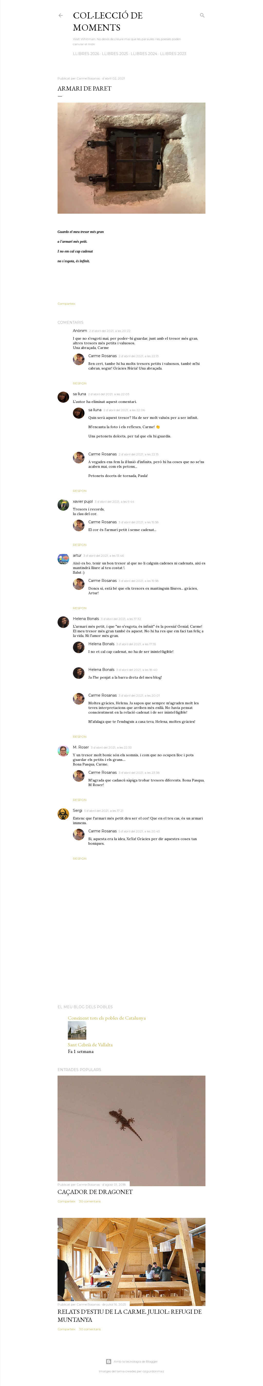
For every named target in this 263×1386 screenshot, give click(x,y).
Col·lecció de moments (108, 21)
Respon (80, 383)
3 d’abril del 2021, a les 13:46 (103, 555)
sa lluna (79, 394)
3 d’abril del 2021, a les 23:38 (139, 773)
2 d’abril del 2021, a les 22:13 (139, 356)
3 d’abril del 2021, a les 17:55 (136, 644)
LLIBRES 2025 (115, 53)
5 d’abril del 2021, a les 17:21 (103, 811)
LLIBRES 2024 (144, 53)
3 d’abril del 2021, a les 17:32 (121, 619)
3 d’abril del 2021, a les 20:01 (139, 695)
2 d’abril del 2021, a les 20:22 (109, 331)
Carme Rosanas (102, 356)
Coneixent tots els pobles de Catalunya (107, 1017)
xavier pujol (83, 501)
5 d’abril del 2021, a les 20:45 (139, 831)
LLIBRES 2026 (86, 53)
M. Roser (81, 747)
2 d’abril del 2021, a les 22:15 (138, 454)
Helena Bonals (86, 618)
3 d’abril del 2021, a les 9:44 (114, 501)
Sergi (77, 810)
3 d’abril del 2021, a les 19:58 (139, 522)
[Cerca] (202, 14)
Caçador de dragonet (95, 1192)
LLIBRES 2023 (173, 53)
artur (77, 555)
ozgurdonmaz (153, 1371)
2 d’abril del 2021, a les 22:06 (124, 410)
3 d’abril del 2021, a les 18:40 (136, 670)
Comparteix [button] (66, 303)
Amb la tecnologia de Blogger (132, 1361)
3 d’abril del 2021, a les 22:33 (111, 747)
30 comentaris (90, 1201)
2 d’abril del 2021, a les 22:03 (108, 394)
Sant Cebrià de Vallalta (90, 1044)
